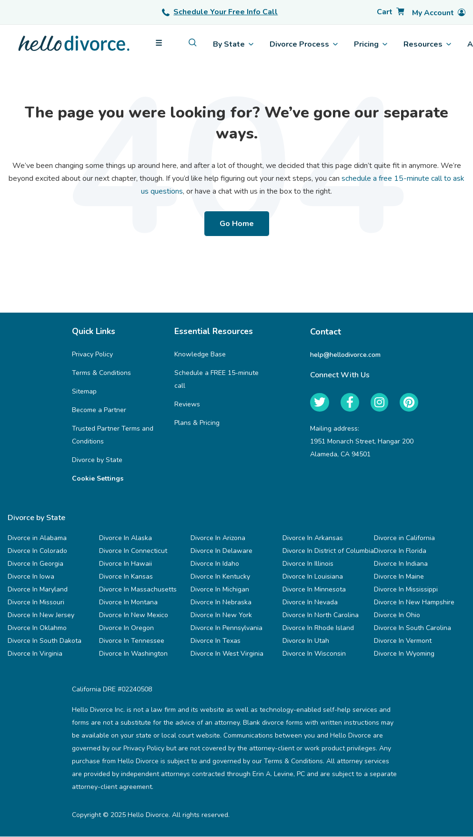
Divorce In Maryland (38, 589)
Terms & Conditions (101, 373)
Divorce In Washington (133, 654)
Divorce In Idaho (215, 564)
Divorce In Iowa (31, 576)
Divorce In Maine (399, 576)
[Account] (438, 13)
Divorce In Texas (216, 641)
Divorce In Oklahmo (37, 628)
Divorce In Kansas (126, 576)
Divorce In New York (221, 615)
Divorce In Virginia (35, 654)
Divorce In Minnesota (314, 589)
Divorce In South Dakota (44, 641)
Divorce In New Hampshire (414, 602)
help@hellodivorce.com (345, 354)
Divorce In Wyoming (404, 654)
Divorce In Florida (400, 551)
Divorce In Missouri (36, 602)
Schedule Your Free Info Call (220, 12)
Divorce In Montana (128, 602)
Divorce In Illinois (307, 564)
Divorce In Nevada (310, 602)
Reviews (187, 404)
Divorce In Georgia (35, 564)
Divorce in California (404, 538)
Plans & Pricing (197, 423)
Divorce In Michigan (220, 589)
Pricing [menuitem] (370, 44)
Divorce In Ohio (397, 615)
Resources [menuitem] (427, 44)
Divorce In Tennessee (131, 641)
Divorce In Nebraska (221, 602)
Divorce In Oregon (126, 628)
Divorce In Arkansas (312, 538)
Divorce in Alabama (37, 538)
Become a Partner (99, 410)
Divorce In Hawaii (125, 564)
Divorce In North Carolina (320, 615)
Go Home (237, 223)
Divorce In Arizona (218, 538)
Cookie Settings (97, 478)
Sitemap (84, 391)
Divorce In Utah (305, 641)
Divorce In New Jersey (41, 615)
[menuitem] (193, 42)
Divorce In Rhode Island (318, 628)
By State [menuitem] (233, 44)
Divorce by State (97, 460)
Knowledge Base (200, 354)
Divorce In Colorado (37, 551)
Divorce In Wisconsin (314, 654)
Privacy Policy (92, 354)
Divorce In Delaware (221, 551)
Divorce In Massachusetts (138, 589)
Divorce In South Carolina (412, 628)
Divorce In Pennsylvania (226, 628)
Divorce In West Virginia (227, 654)
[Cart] (390, 12)
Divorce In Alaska (125, 538)
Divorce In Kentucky (220, 576)
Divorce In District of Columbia (328, 551)
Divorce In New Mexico (133, 615)
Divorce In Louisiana (312, 576)
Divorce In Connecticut (133, 551)
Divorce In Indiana (401, 564)
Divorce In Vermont (403, 641)
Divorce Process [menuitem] (304, 44)
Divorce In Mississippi (406, 589)
